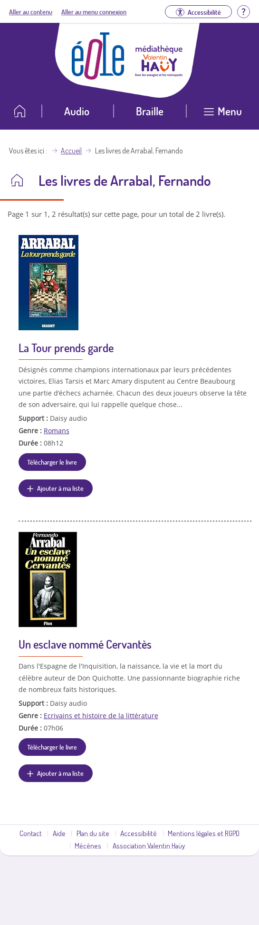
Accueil (71, 150)
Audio (76, 111)
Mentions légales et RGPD (204, 833)
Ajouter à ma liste (60, 488)
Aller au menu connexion (93, 11)
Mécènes (88, 845)
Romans (56, 430)
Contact (30, 833)
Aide (59, 833)
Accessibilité (138, 833)
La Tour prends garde (66, 347)
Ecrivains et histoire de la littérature (101, 715)
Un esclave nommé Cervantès (85, 644)
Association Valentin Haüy (149, 845)
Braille (149, 111)
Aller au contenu (30, 11)
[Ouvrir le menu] (222, 114)
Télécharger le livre (52, 461)
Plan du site (93, 833)
